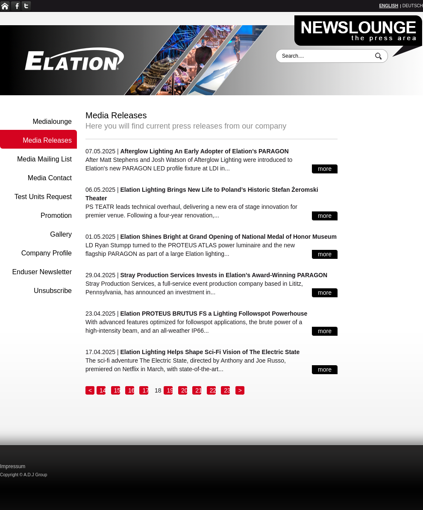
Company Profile (46, 253)
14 (103, 390)
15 (117, 390)
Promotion (56, 215)
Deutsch (412, 5)
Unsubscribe (53, 290)
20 (184, 390)
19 (170, 390)
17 (145, 390)
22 (213, 390)
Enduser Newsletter (42, 272)
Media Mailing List (44, 159)
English (388, 5)
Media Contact (50, 178)
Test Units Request (43, 196)
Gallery (61, 234)
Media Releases (47, 140)
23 (227, 390)
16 (131, 390)
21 (198, 390)
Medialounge (52, 121)
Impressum (12, 466)
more (325, 168)
